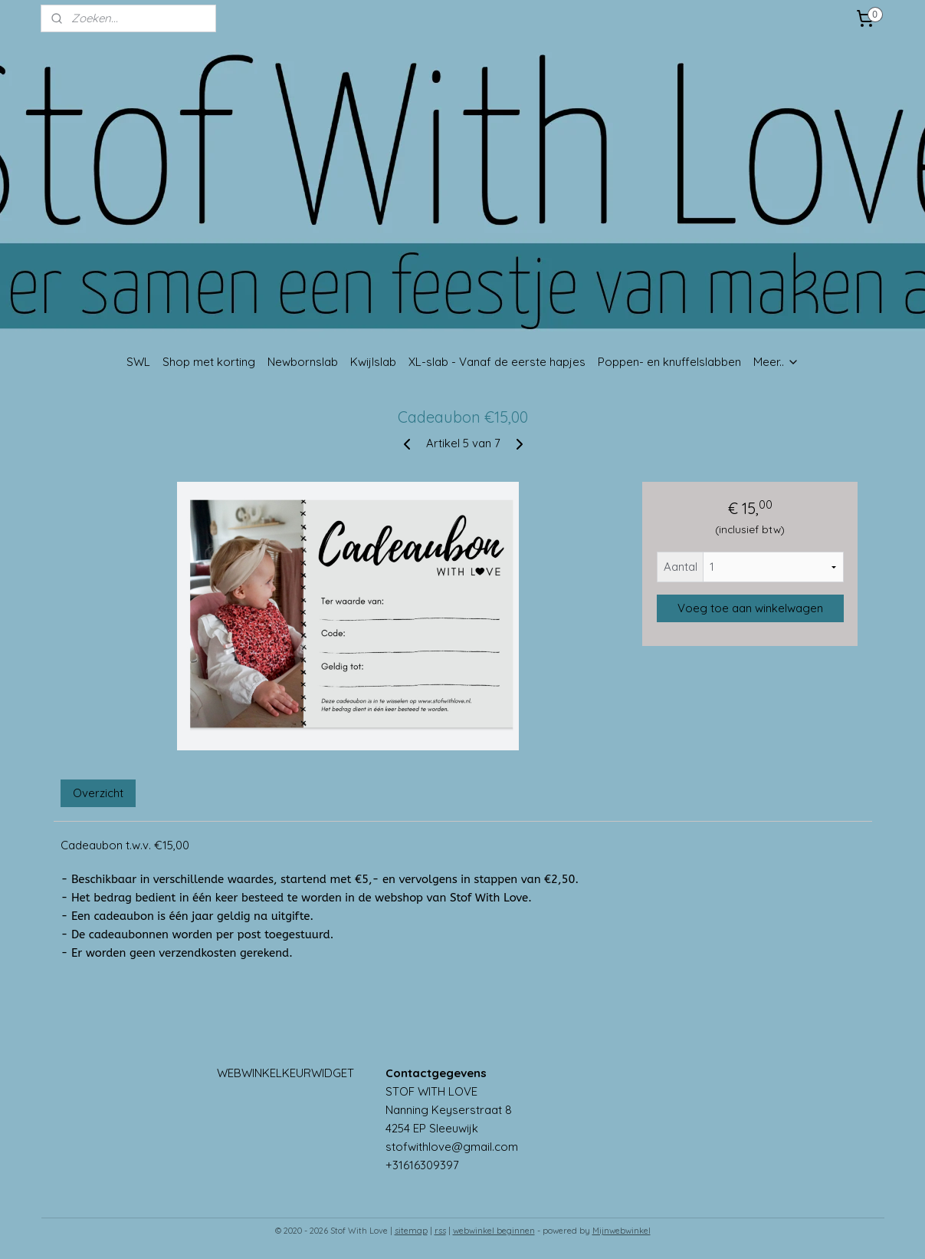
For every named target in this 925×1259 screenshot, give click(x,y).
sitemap (411, 1230)
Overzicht (98, 793)
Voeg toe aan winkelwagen (749, 608)
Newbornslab (302, 361)
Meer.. (776, 361)
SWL (138, 361)
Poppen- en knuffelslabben (669, 361)
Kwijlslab (373, 361)
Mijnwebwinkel (621, 1230)
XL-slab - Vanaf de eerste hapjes (497, 361)
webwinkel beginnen (494, 1230)
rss (440, 1230)
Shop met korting (208, 361)
